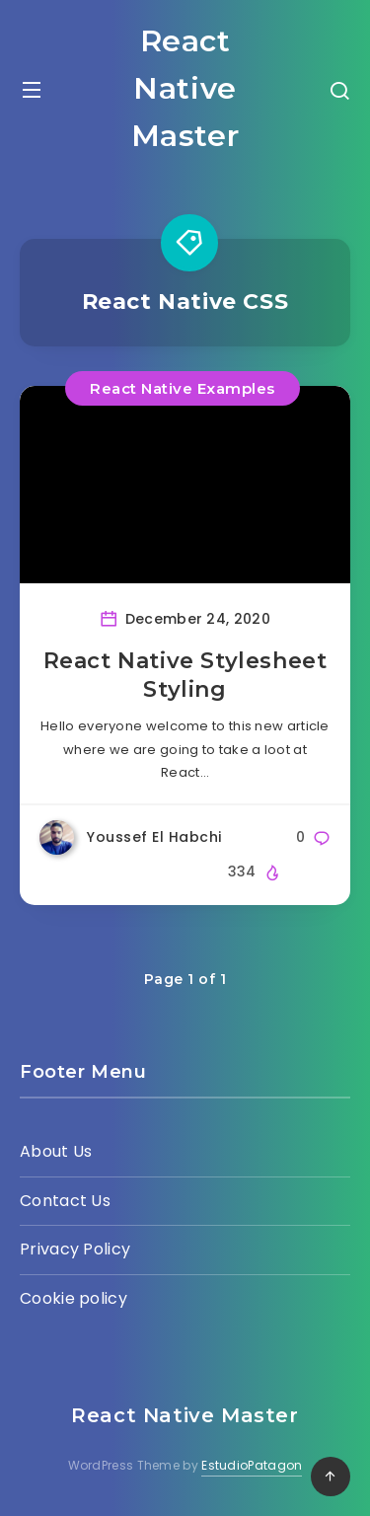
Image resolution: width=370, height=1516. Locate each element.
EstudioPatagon (251, 1465)
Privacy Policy (75, 1249)
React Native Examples (182, 388)
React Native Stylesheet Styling (185, 675)
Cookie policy (73, 1298)
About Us (56, 1151)
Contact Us (65, 1200)
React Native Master (185, 88)
